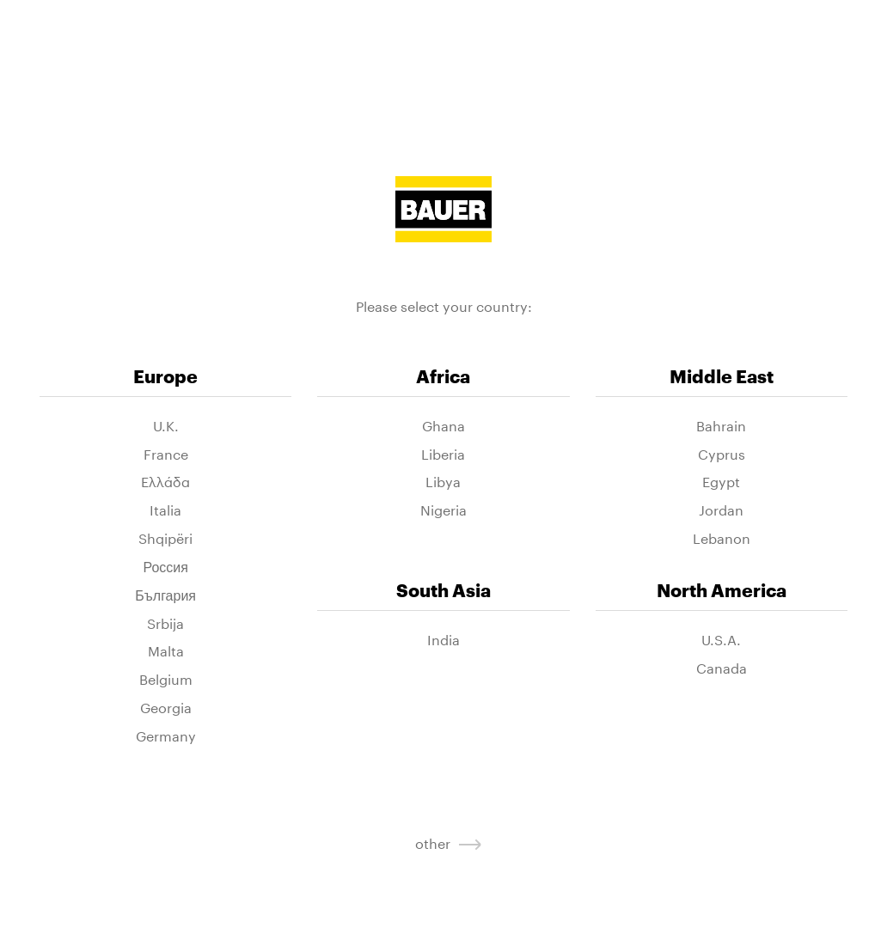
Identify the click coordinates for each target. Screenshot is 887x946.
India (443, 639)
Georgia (166, 707)
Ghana (443, 425)
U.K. (166, 425)
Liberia (443, 453)
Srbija (165, 622)
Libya (443, 481)
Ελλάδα (165, 481)
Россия (165, 566)
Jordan (721, 509)
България (165, 594)
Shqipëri (165, 537)
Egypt (721, 481)
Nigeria (443, 509)
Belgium (166, 678)
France (166, 453)
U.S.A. (721, 639)
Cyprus (721, 453)
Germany (166, 735)
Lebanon (721, 537)
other (443, 841)
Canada (721, 667)
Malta (166, 650)
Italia (165, 509)
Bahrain (721, 425)
